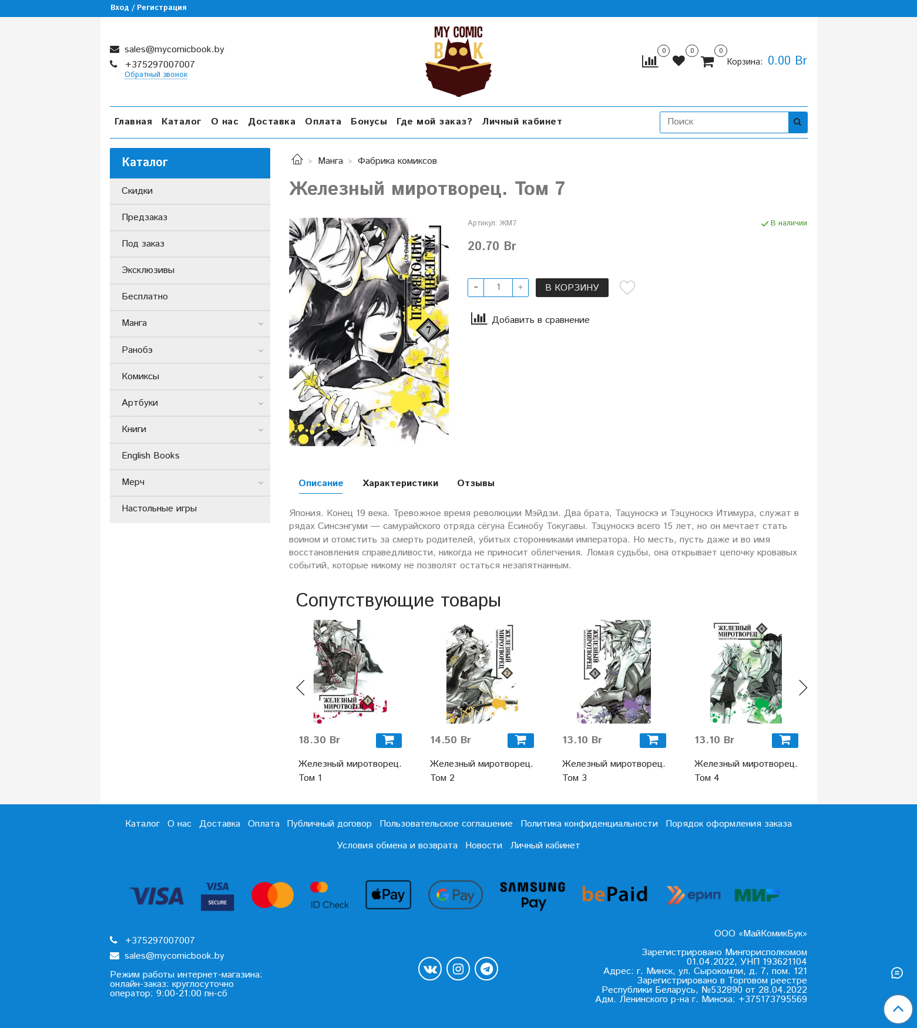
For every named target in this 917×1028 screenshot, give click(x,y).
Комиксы (140, 376)
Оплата (323, 122)
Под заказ (143, 244)
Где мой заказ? (434, 122)
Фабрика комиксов (397, 161)
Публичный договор (329, 824)
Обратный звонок (156, 75)
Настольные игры (159, 508)
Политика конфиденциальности (589, 824)
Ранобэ (137, 350)
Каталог (181, 122)
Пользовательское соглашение (446, 824)
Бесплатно (145, 297)
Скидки (137, 191)
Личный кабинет (522, 122)
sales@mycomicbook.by (173, 49)
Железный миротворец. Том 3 (614, 771)
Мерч (133, 482)
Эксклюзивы (148, 270)
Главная (134, 122)
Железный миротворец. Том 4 (746, 771)
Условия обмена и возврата (397, 845)
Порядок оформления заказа (729, 824)
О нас (225, 122)
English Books (151, 456)
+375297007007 (158, 65)
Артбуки (140, 403)
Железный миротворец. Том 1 (350, 771)
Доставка (271, 122)
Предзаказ (144, 217)
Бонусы (369, 122)
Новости (483, 845)
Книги (134, 429)
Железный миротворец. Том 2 (481, 771)
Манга (330, 161)
